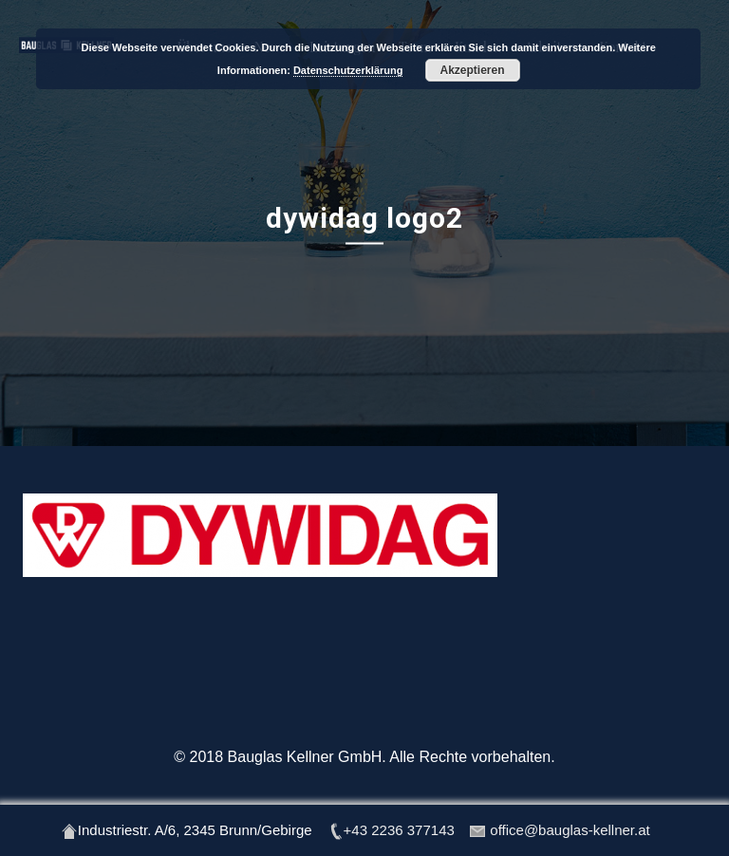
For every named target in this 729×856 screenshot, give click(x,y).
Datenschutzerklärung (348, 70)
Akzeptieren (472, 70)
